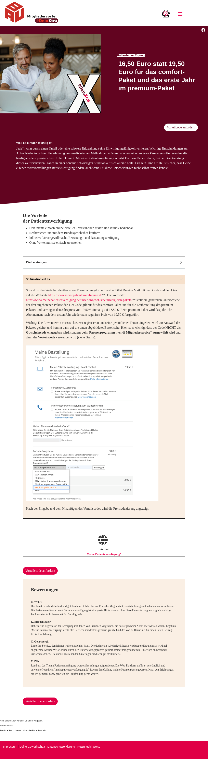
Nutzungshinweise (89, 746)
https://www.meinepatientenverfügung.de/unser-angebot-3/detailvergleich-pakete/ (79, 300)
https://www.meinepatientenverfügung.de (75, 295)
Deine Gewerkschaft (32, 746)
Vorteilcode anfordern (181, 127)
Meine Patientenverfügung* (104, 554)
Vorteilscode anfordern (40, 570)
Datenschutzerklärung (61, 746)
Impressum (10, 746)
